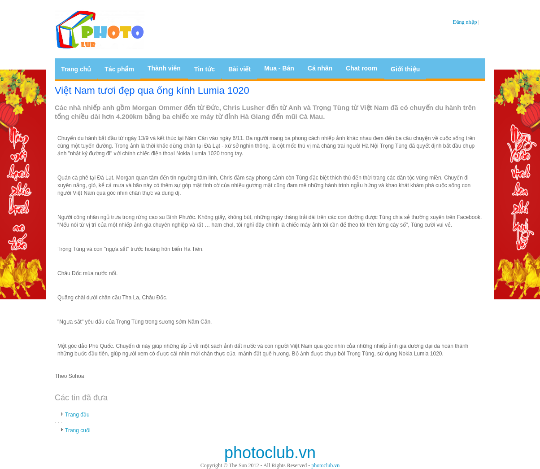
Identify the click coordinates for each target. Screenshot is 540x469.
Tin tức (204, 69)
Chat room (361, 68)
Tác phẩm (119, 69)
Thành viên (164, 68)
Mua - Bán (279, 68)
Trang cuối (78, 430)
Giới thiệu (405, 69)
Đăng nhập (465, 22)
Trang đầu (77, 415)
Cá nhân (320, 68)
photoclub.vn (325, 465)
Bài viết (239, 69)
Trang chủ (76, 69)
